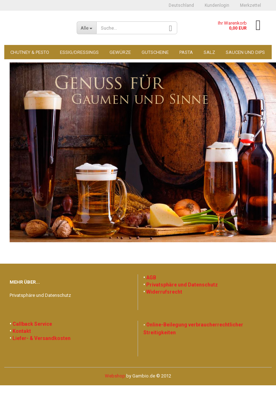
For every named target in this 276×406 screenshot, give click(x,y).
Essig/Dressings (79, 52)
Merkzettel (250, 5)
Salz (209, 52)
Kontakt (21, 331)
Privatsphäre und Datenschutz (40, 295)
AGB (151, 277)
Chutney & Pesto (29, 52)
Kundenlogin (217, 5)
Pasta (186, 52)
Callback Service (32, 324)
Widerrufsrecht (164, 292)
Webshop (115, 376)
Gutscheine (155, 52)
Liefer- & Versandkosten (41, 338)
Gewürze (120, 52)
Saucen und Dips (245, 52)
